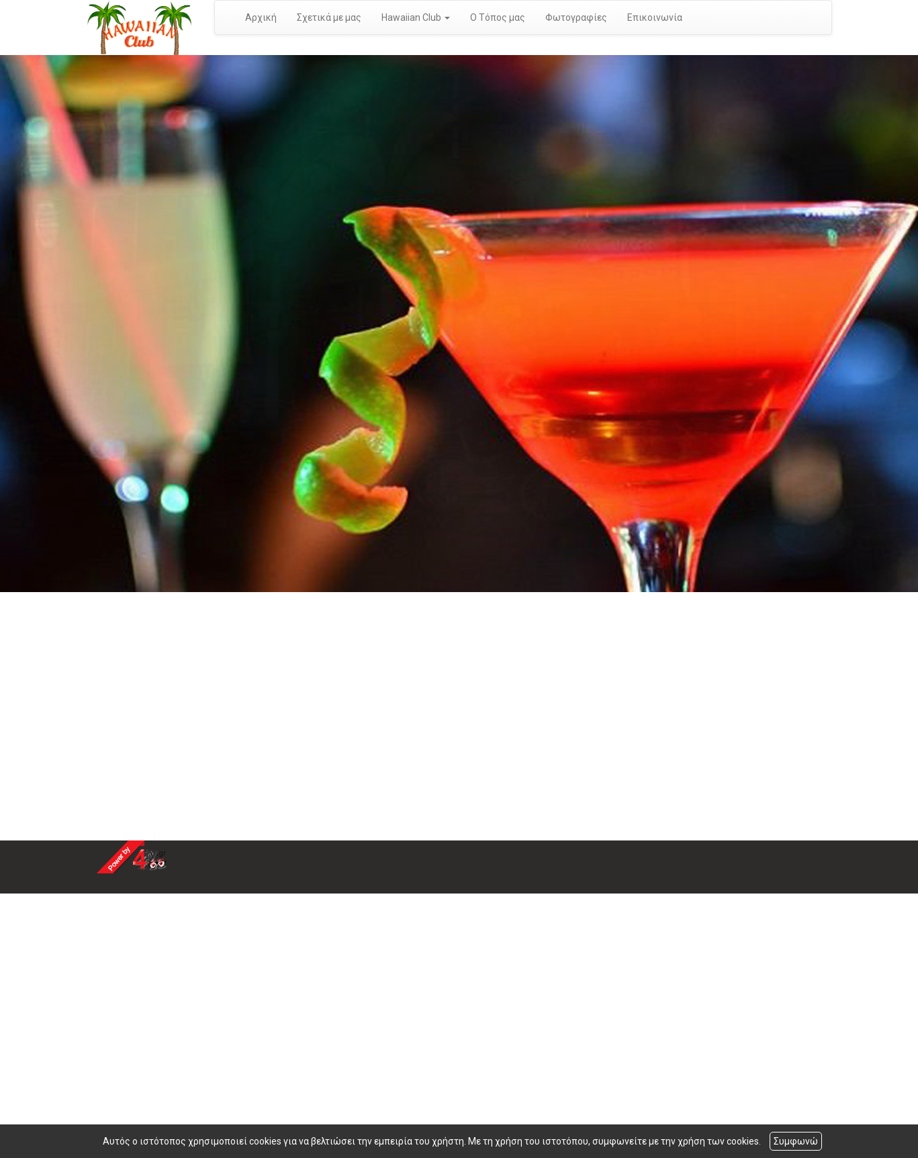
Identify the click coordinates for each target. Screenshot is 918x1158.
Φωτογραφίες (576, 17)
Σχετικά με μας (329, 17)
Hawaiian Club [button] (415, 17)
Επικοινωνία (654, 17)
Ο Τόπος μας (497, 17)
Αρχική (261, 17)
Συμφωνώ (796, 1141)
